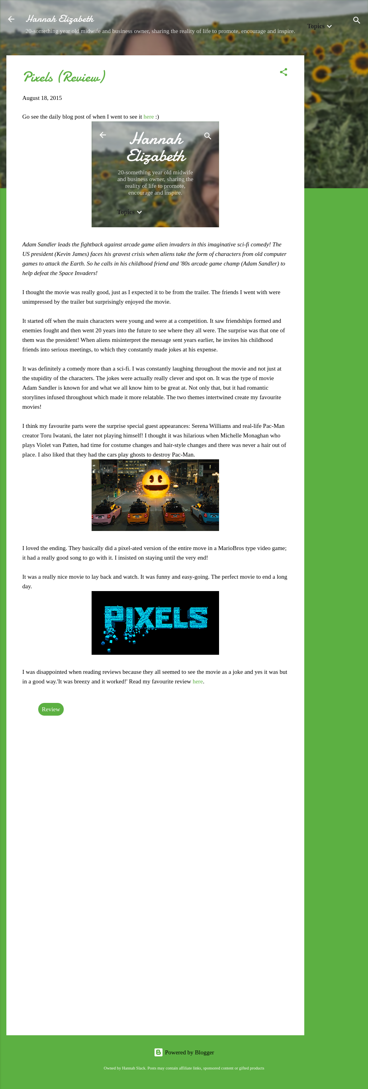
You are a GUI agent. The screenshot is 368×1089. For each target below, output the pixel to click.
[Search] (357, 22)
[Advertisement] (336, 174)
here (150, 116)
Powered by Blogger (184, 1052)
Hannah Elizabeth (59, 18)
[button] (283, 73)
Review (51, 709)
